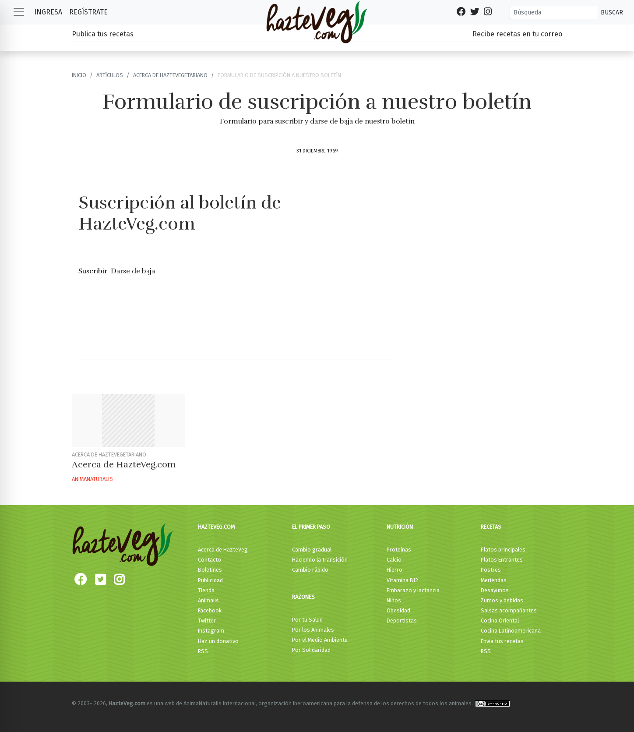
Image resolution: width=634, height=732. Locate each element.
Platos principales (503, 549)
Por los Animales (313, 629)
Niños (394, 600)
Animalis (208, 600)
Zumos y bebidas (502, 600)
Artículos (109, 75)
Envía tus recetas (502, 641)
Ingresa (48, 12)
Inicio (79, 75)
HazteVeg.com (216, 526)
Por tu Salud (307, 619)
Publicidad (210, 580)
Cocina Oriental (500, 620)
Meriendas (494, 580)
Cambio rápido (310, 569)
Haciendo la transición (320, 559)
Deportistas (402, 620)
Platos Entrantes (502, 559)
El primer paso (311, 526)
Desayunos (495, 590)
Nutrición (400, 526)
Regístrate (88, 12)
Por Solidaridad (311, 650)
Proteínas (399, 549)
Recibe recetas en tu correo (517, 34)
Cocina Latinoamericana (511, 630)
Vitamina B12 (402, 580)
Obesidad (398, 610)
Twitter (207, 620)
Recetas (491, 526)
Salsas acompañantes (509, 610)
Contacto (209, 559)
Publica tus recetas (103, 34)
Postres (491, 569)
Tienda (206, 590)
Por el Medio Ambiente (320, 640)
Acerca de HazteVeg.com (124, 464)
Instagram (211, 630)
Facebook (210, 610)
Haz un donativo (218, 641)
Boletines (210, 569)
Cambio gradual (311, 549)
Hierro (394, 569)
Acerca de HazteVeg (223, 549)
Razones (303, 597)
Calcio (394, 559)
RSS (203, 651)
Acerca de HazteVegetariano (170, 75)
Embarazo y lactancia (413, 590)
